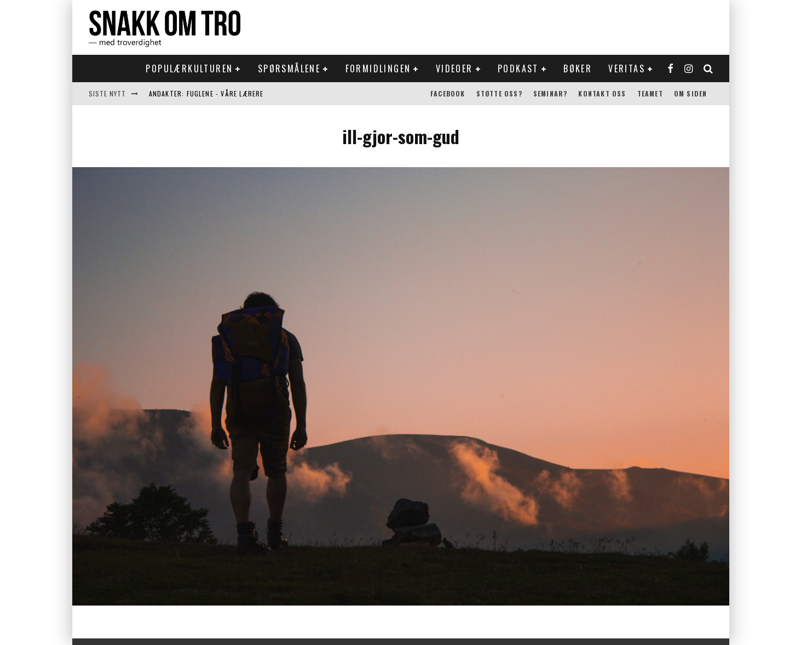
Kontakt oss (602, 93)
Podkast (518, 68)
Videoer (454, 68)
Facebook (447, 93)
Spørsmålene (289, 68)
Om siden (690, 93)
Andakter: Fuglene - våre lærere (206, 93)
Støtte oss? (499, 93)
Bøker (577, 68)
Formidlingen (378, 68)
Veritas (626, 68)
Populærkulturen (189, 68)
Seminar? (550, 93)
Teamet (650, 93)
